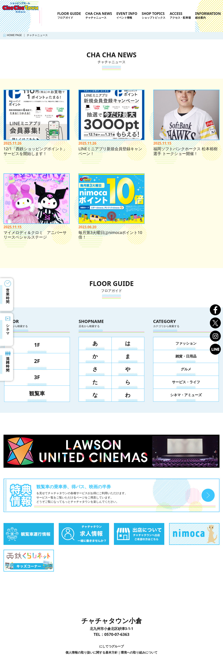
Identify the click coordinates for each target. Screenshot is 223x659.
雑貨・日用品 (185, 356)
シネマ (7, 329)
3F (37, 377)
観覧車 (37, 393)
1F (37, 344)
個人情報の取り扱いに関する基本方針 (91, 652)
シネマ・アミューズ (186, 394)
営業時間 (7, 296)
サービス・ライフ (186, 382)
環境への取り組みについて (139, 652)
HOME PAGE (14, 35)
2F (37, 360)
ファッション (185, 343)
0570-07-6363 (116, 634)
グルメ (186, 369)
